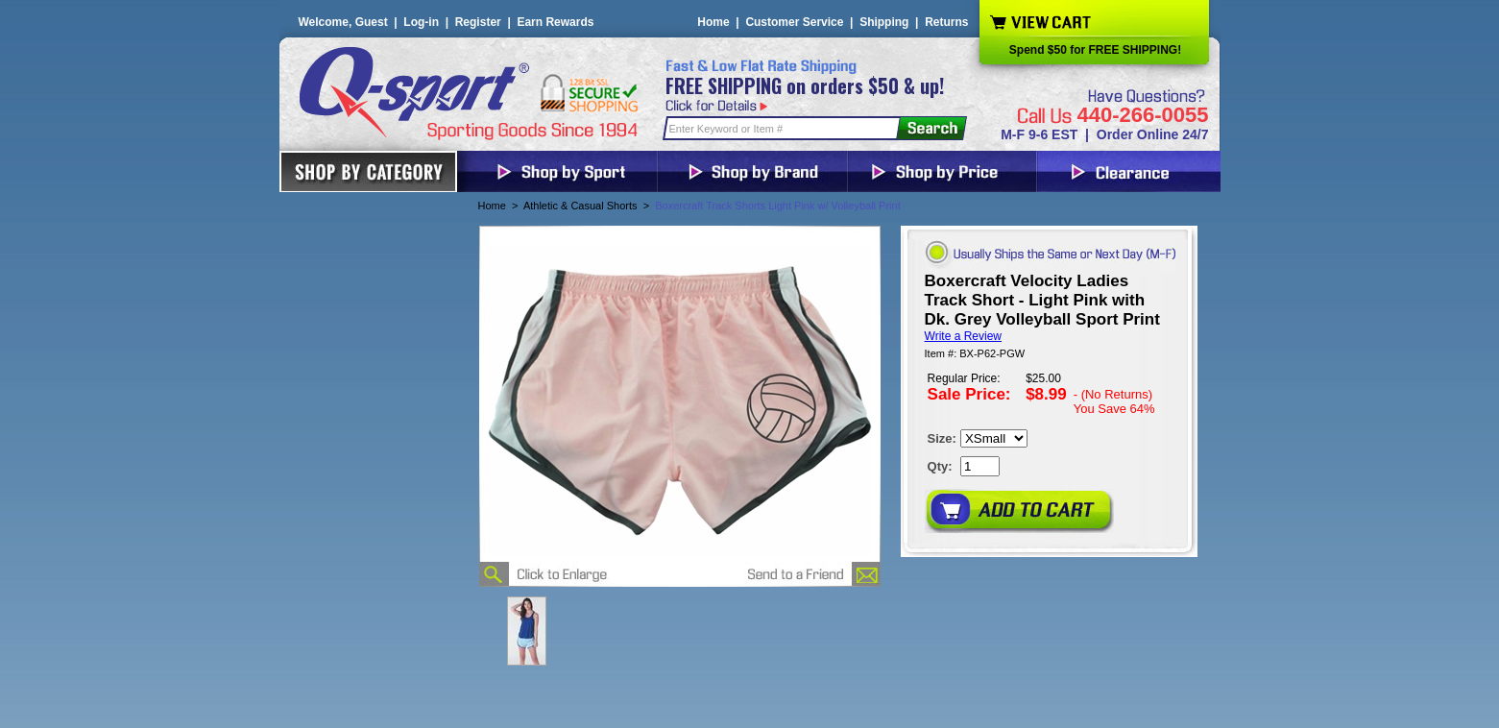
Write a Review (963, 336)
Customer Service (794, 22)
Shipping (883, 22)
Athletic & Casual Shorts (580, 205)
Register (478, 22)
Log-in (421, 22)
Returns (946, 22)
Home (713, 22)
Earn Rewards (555, 22)
